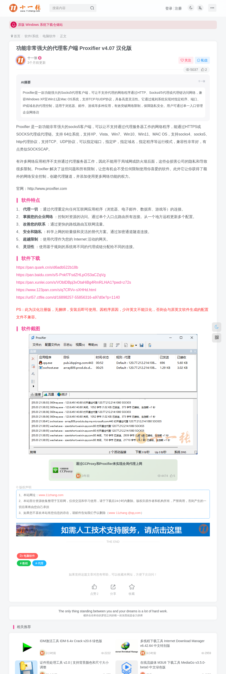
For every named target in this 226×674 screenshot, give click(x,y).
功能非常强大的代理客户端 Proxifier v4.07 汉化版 (74, 48)
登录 (168, 8)
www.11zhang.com (51, 488)
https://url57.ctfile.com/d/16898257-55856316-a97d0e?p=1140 (68, 291)
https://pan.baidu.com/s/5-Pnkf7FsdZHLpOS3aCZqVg (61, 268)
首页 (15, 36)
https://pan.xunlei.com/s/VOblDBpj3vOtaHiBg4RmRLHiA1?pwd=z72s (73, 276)
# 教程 (24, 556)
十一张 (32, 58)
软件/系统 (32, 36)
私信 (202, 60)
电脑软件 (49, 36)
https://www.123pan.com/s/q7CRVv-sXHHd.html (56, 283)
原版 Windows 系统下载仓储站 (37, 27)
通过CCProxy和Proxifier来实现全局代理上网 (109, 457)
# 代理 (39, 556)
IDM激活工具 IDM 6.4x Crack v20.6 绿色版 (71, 634)
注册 (178, 8)
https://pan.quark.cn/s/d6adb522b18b (47, 261)
